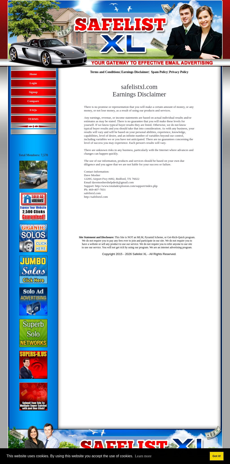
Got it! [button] (216, 456)
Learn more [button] (143, 456)
